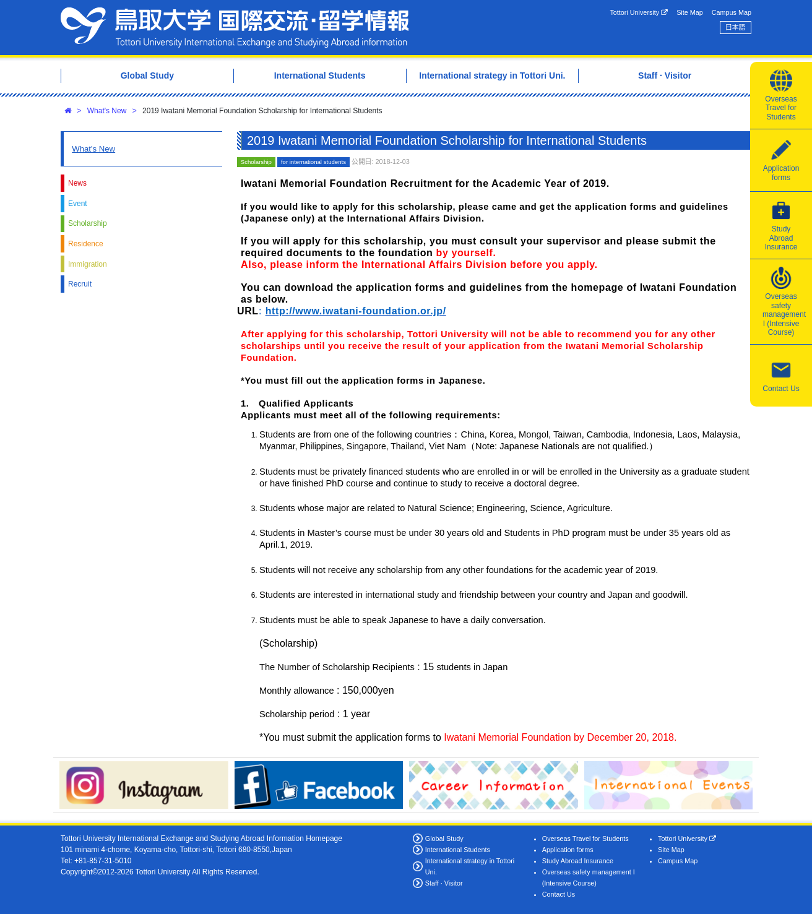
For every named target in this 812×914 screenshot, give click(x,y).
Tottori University (639, 13)
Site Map (689, 12)
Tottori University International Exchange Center (234, 27)
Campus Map (731, 12)
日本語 (735, 27)
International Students (457, 849)
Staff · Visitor (444, 883)
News (77, 183)
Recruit (80, 284)
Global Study (444, 838)
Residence (85, 243)
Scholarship (87, 223)
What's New (107, 110)
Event (77, 203)
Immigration (87, 264)
